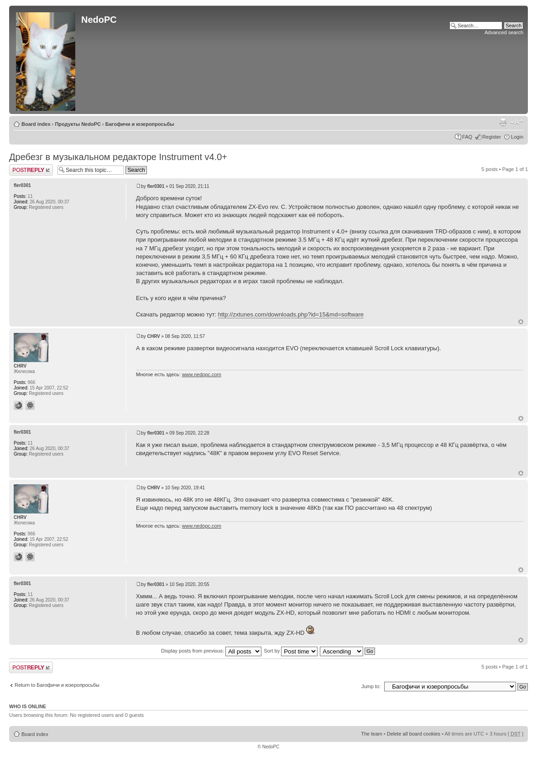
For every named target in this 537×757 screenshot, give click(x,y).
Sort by (291, 650)
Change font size (516, 122)
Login (517, 137)
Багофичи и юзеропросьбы (139, 124)
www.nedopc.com (201, 374)
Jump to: (371, 686)
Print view (503, 122)
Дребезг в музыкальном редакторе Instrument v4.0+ (118, 157)
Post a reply (31, 170)
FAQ (467, 137)
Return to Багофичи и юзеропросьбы (57, 685)
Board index (36, 124)
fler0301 (155, 186)
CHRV (153, 336)
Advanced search (504, 32)
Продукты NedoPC (78, 124)
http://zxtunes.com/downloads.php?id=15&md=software (291, 314)
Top (520, 321)
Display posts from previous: (211, 650)
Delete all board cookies (413, 733)
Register (491, 137)
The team (371, 733)
